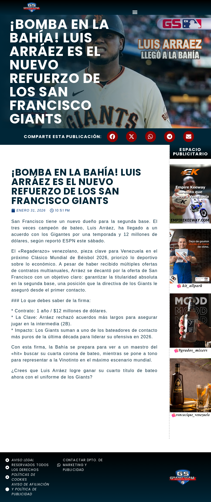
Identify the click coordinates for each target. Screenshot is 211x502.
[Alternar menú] (135, 12)
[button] (112, 136)
